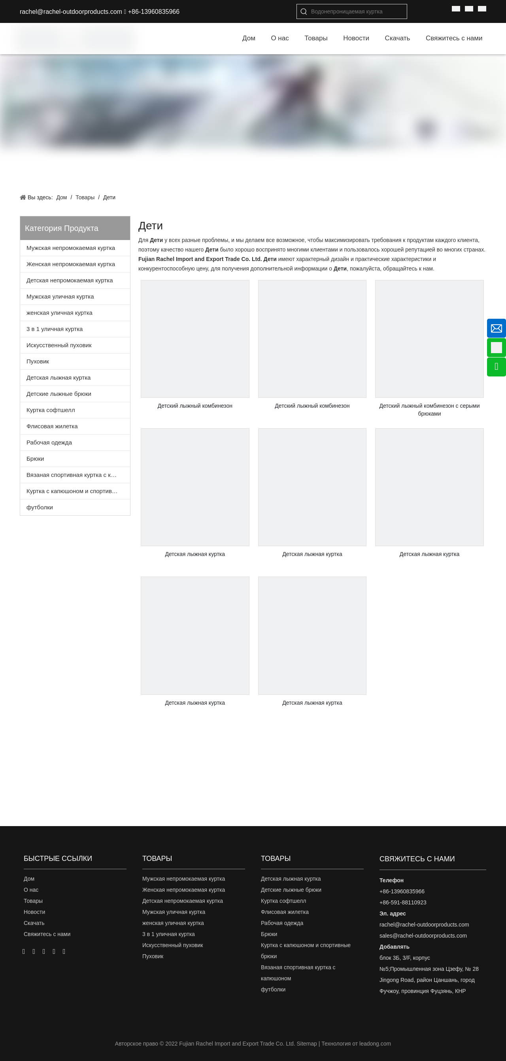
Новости (34, 912)
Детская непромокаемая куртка (69, 280)
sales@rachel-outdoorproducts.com (423, 935)
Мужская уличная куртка (60, 296)
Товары (33, 901)
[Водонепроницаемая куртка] (359, 11)
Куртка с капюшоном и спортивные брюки (78, 491)
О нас (31, 890)
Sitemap (306, 1043)
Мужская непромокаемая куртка (70, 247)
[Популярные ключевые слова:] (304, 11)
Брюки (35, 458)
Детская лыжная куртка (58, 377)
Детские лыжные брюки (58, 393)
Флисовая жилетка (52, 426)
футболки (39, 507)
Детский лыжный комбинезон (195, 406)
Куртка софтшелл (50, 410)
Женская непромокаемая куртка (70, 264)
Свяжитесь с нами (47, 934)
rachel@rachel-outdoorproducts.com (71, 11)
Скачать (34, 923)
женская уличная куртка (59, 312)
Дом (29, 879)
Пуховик (37, 361)
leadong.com (375, 1043)
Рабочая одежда (49, 442)
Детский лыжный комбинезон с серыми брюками (430, 410)
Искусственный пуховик (58, 345)
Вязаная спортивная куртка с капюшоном (78, 474)
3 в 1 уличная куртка (54, 328)
